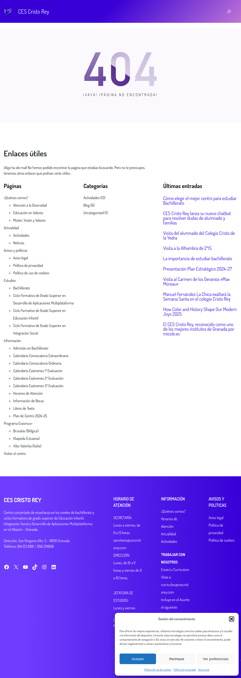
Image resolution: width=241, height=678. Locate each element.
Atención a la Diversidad (30, 205)
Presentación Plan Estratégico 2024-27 (197, 268)
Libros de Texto (23, 408)
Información (12, 340)
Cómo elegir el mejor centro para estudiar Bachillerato (200, 200)
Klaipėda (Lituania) (26, 438)
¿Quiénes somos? (16, 197)
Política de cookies (219, 532)
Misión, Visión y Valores (29, 220)
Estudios (10, 280)
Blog (87, 205)
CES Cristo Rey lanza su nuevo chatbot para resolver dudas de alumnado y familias (197, 218)
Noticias (18, 242)
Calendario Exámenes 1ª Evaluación (38, 370)
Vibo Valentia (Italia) (27, 446)
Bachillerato (21, 288)
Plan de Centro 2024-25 (30, 416)
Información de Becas (28, 400)
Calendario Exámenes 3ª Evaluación (38, 385)
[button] (231, 619)
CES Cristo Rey (33, 11)
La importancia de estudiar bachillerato (197, 258)
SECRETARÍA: (113, 517)
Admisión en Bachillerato (30, 348)
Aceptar (138, 659)
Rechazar (176, 659)
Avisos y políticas (15, 250)
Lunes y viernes (115, 608)
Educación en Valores (28, 212)
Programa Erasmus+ (18, 423)
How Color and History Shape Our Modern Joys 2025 (200, 311)
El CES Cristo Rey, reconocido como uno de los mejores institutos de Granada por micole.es (198, 329)
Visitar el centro (15, 453)
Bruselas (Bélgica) (26, 431)
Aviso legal (203, 669)
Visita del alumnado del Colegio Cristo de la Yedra (199, 235)
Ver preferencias (216, 659)
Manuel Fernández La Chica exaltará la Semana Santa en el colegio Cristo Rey (196, 296)
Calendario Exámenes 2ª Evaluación (38, 378)
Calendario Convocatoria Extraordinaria (40, 355)
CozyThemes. (82, 661)
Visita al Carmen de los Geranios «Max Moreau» (196, 281)
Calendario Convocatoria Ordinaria (37, 363)
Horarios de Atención (28, 393)
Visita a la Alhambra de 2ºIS (187, 248)
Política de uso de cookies (157, 669)
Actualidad (11, 227)
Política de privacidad (184, 669)
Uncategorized (94, 212)
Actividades (21, 235)
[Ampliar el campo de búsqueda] (229, 11)
